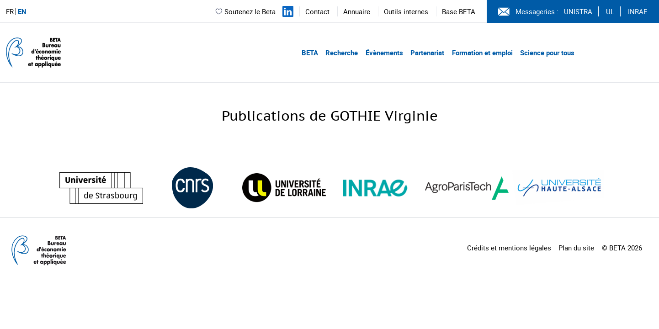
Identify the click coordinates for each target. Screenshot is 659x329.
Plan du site (576, 247)
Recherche (341, 52)
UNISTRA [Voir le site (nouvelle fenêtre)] (578, 11)
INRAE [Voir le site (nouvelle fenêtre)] (638, 11)
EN (22, 11)
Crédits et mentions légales (509, 247)
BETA (310, 52)
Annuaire (356, 11)
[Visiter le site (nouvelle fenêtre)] (101, 188)
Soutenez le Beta (245, 11)
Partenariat (427, 52)
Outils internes (406, 11)
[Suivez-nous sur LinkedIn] (287, 11)
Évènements (384, 52)
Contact (317, 11)
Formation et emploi (482, 52)
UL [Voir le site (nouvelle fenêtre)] (610, 11)
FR (10, 11)
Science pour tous (547, 52)
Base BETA (458, 11)
